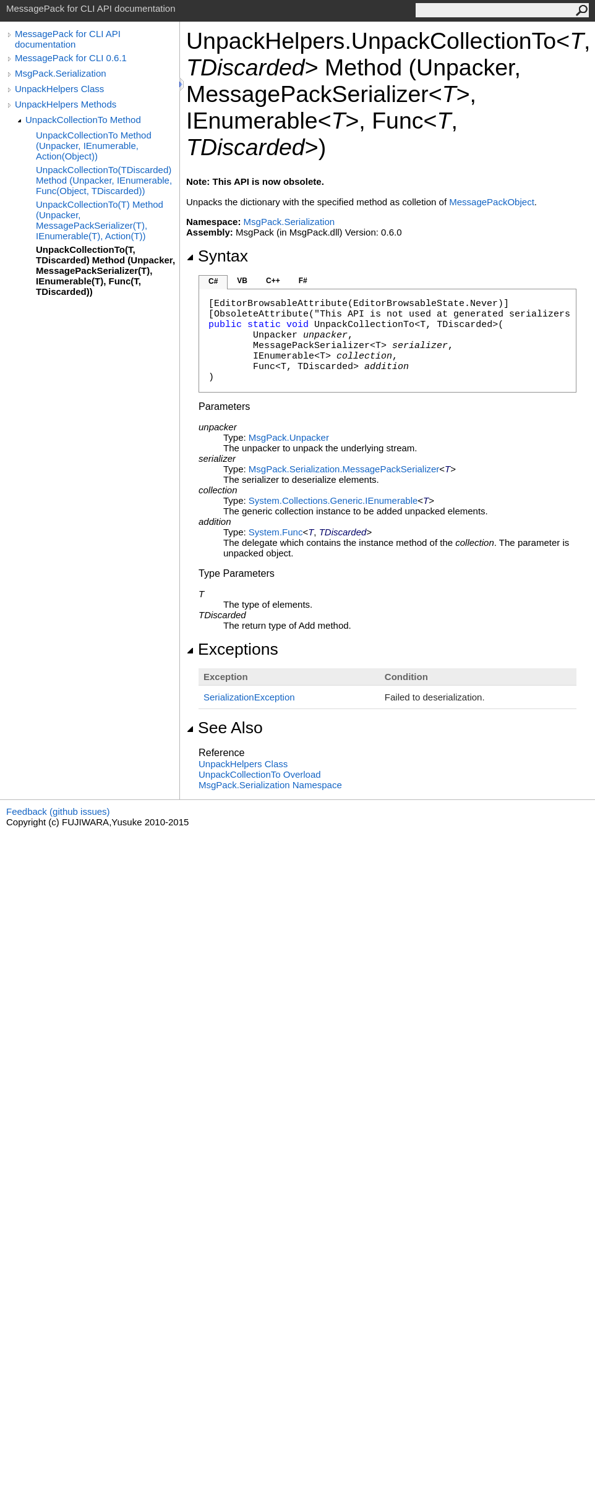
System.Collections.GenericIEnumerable (333, 500)
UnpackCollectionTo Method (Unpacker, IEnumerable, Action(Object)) (94, 145)
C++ (273, 280)
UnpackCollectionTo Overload (260, 774)
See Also (224, 727)
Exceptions (232, 649)
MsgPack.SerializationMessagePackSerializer (344, 469)
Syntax (217, 256)
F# (303, 280)
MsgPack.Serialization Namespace (270, 785)
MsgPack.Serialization (60, 73)
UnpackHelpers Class (59, 88)
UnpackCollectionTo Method (83, 119)
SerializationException (249, 697)
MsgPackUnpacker (289, 437)
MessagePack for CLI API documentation (68, 38)
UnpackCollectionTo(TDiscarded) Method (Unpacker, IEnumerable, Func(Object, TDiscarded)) (104, 180)
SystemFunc (276, 532)
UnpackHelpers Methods (65, 104)
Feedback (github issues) (58, 811)
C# (213, 281)
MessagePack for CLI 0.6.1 (71, 58)
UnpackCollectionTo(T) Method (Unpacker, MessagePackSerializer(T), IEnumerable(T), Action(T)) (99, 220)
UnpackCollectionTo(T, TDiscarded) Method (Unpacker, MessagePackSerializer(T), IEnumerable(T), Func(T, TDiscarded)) (105, 270)
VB (242, 280)
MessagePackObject (491, 202)
